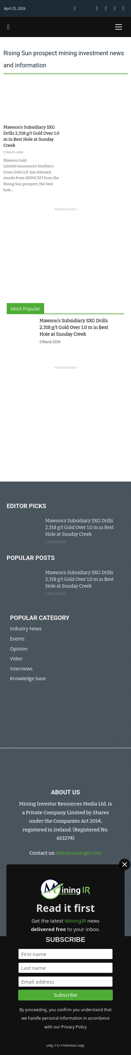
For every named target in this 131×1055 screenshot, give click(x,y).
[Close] (124, 864)
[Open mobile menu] (118, 27)
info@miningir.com (79, 853)
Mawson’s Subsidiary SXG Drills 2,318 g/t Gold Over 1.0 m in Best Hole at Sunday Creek (73, 327)
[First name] (65, 954)
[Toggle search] (8, 27)
